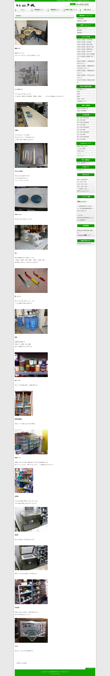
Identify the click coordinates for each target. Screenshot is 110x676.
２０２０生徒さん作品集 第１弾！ (85, 57)
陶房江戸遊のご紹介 (82, 146)
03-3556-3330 (82, 4)
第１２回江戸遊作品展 (83, 136)
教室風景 (79, 30)
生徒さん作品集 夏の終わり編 (85, 47)
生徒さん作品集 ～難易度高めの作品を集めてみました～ (86, 67)
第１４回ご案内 (81, 129)
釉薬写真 (79, 32)
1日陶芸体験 (80, 18)
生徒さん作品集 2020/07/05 (84, 51)
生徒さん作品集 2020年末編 (84, 39)
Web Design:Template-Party (55, 673)
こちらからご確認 (81, 235)
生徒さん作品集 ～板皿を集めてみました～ (86, 72)
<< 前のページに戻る (21, 663)
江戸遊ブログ (80, 169)
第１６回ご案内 (81, 120)
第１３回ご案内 (81, 134)
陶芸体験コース (39, 10)
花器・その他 (80, 99)
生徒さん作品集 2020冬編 (84, 42)
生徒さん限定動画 (81, 110)
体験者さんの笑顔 (81, 21)
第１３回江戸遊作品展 (83, 132)
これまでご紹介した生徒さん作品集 (86, 81)
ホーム (23, 10)
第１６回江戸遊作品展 (83, 117)
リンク (79, 153)
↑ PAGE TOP (90, 668)
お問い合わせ (87, 10)
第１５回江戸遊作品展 (83, 122)
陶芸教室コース (55, 10)
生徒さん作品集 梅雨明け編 (84, 49)
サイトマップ (80, 155)
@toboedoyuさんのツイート (84, 243)
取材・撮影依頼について (83, 162)
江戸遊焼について (81, 89)
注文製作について (81, 101)
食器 (78, 91)
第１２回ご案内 (81, 139)
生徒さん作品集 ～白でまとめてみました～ (86, 76)
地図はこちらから (81, 201)
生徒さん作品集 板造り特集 (84, 44)
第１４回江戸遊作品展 (83, 127)
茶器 (78, 94)
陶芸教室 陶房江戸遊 (55, 671)
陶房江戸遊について (71, 10)
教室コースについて (82, 28)
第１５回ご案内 (81, 124)
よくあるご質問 (81, 148)
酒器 (78, 96)
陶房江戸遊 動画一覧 (82, 108)
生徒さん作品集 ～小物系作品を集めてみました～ (86, 62)
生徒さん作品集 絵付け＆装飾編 (86, 54)
